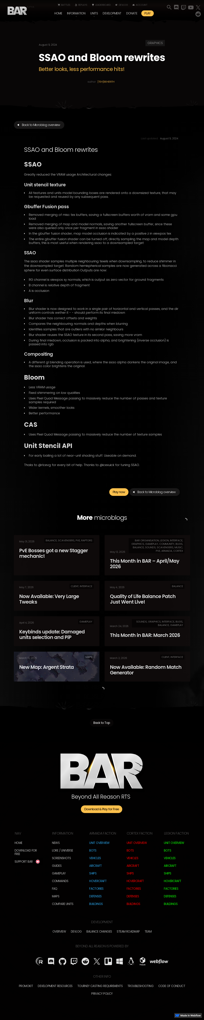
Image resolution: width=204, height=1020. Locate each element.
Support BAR (24, 862)
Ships (92, 873)
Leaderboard (103, 5)
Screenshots (61, 858)
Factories (96, 889)
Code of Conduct (171, 986)
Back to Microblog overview (41, 125)
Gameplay (59, 873)
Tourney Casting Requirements (100, 986)
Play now (119, 494)
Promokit (26, 986)
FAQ (54, 889)
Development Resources (55, 986)
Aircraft (95, 866)
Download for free (26, 852)
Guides (56, 866)
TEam (148, 931)
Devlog (123, 5)
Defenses (95, 896)
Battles (65, 5)
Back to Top (101, 724)
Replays (82, 5)
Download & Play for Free (101, 809)
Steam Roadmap (128, 931)
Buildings (96, 904)
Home (58, 13)
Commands (60, 881)
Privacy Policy (102, 994)
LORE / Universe (62, 850)
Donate (131, 13)
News (56, 843)
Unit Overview (99, 843)
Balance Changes (99, 931)
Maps (55, 896)
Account (141, 5)
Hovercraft (98, 881)
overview (59, 931)
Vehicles (95, 858)
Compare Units (62, 904)
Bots (92, 850)
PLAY (147, 13)
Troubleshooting (140, 986)
